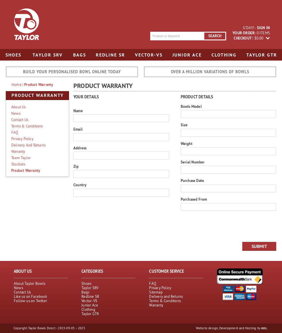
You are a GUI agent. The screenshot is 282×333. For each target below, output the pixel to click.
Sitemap (155, 292)
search (214, 35)
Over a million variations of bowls (210, 71)
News (15, 113)
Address (79, 148)
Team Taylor (21, 157)
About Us (18, 107)
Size (184, 125)
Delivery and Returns (28, 145)
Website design (207, 328)
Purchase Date (192, 180)
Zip (76, 166)
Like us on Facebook (30, 296)
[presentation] (224, 226)
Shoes (13, 55)
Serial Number (193, 162)
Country (79, 185)
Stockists (18, 164)
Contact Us (19, 119)
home (17, 84)
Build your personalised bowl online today (72, 71)
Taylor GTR (261, 55)
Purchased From (194, 199)
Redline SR (110, 55)
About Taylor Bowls (29, 283)
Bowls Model (191, 106)
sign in (263, 27)
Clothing (224, 55)
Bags (79, 55)
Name (78, 110)
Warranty (18, 151)
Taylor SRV (48, 55)
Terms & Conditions (27, 126)
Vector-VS (149, 55)
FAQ (14, 132)
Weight (187, 143)
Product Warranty (38, 84)
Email (78, 129)
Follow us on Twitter (30, 300)
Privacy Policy (22, 138)
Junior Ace (187, 55)
